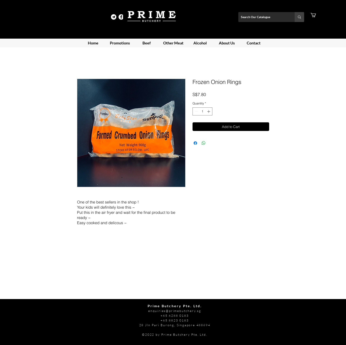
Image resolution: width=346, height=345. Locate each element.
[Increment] (209, 111)
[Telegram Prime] (113, 17)
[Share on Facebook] (195, 143)
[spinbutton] (202, 111)
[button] (316, 15)
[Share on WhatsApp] (203, 143)
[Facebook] (121, 17)
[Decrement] (196, 111)
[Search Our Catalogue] (263, 17)
